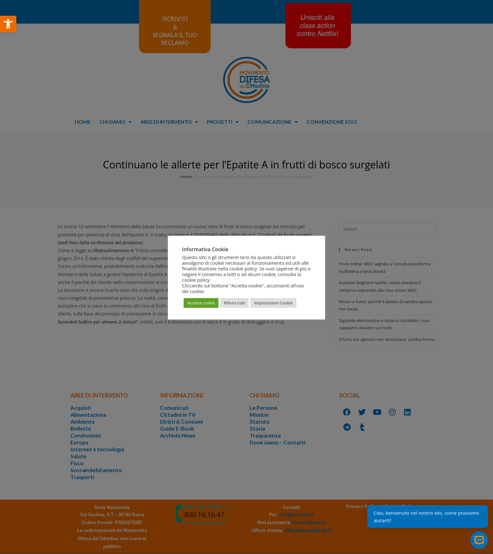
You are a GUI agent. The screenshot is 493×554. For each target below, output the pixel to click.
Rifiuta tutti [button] (234, 303)
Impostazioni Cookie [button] (273, 303)
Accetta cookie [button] (201, 303)
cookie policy (196, 280)
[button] (8, 24)
